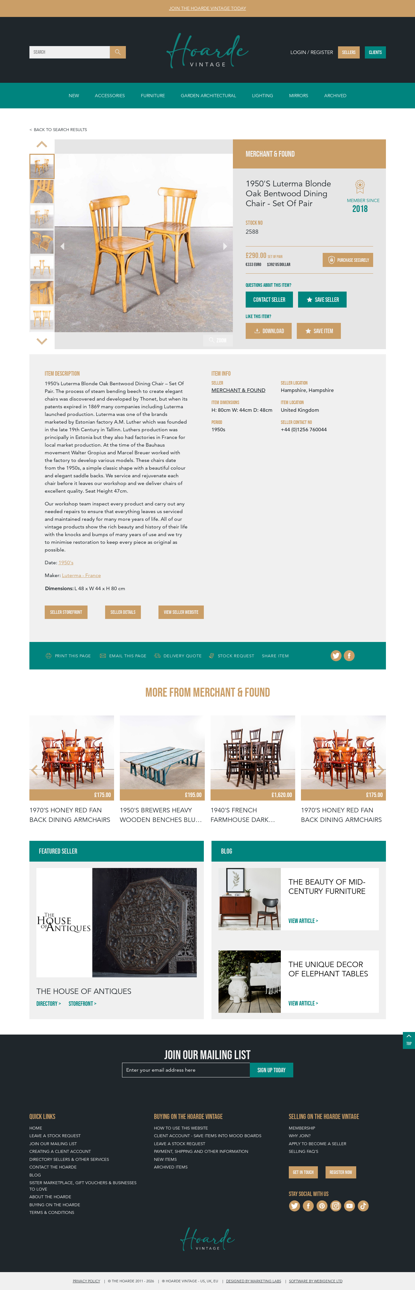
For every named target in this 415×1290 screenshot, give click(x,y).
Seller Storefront (66, 612)
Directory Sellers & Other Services (69, 1159)
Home (35, 1128)
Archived (335, 95)
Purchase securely (348, 260)
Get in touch (303, 1172)
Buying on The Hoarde (54, 1205)
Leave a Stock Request (55, 1135)
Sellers (349, 52)
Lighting (262, 95)
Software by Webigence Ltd (315, 1281)
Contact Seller (269, 299)
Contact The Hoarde (53, 1167)
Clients (375, 52)
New (74, 95)
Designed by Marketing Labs (253, 1281)
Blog (35, 1175)
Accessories (110, 95)
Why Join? (300, 1135)
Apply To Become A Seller (317, 1143)
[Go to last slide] (42, 145)
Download (268, 331)
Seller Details (123, 612)
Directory (47, 1003)
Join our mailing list (53, 1143)
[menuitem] (42, 166)
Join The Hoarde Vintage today (207, 8)
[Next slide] (42, 341)
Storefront (81, 1003)
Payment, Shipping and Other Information (201, 1151)
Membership (302, 1128)
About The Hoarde (50, 1197)
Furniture (153, 95)
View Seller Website (181, 612)
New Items (165, 1159)
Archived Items (171, 1167)
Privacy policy (86, 1281)
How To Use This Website (181, 1128)
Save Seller (322, 299)
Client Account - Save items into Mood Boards (207, 1135)
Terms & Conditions (51, 1212)
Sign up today (271, 1070)
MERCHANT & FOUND (238, 390)
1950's (65, 562)
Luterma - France (81, 575)
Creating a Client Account (60, 1151)
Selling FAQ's (303, 1151)
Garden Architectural (208, 95)
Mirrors (298, 95)
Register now (341, 1172)
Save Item (318, 331)
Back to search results (60, 129)
